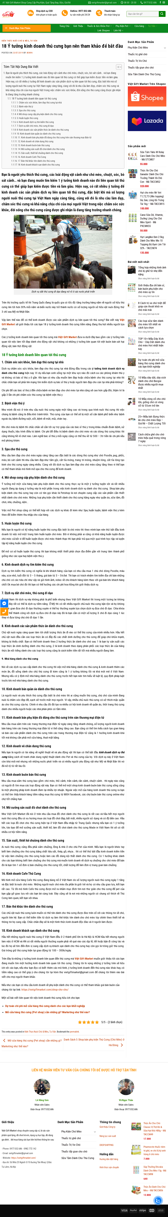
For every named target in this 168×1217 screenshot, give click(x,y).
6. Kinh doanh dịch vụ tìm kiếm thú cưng (35, 122)
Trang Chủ (64, 19)
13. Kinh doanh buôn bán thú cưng (34, 145)
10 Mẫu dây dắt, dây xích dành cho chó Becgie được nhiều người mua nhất (152, 382)
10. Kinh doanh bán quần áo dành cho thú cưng (39, 133)
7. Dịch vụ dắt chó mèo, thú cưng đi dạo (35, 125)
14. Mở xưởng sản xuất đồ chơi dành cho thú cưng (41, 149)
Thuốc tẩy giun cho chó (141, 67)
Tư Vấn (152, 19)
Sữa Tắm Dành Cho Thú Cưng (144, 74)
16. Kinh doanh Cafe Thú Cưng (32, 157)
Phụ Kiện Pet (123, 19)
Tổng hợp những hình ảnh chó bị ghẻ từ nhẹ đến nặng (152, 271)
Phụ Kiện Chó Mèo (138, 47)
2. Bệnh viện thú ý (25, 106)
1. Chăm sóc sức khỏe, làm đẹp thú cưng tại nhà (39, 102)
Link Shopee (103, 24)
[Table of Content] (119, 67)
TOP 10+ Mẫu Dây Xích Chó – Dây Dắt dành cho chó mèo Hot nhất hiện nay (151, 343)
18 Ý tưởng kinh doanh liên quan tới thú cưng (34, 98)
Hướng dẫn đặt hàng (109, 1159)
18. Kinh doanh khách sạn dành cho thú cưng (39, 164)
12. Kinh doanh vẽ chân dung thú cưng (35, 141)
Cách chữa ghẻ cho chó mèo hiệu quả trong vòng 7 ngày (152, 438)
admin (30, 53)
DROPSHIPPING (107, 1145)
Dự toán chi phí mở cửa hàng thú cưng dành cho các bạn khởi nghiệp (151, 363)
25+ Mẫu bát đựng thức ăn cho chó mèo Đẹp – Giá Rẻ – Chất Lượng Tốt (152, 420)
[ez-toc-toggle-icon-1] (117, 67)
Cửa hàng (139, 19)
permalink (74, 1031)
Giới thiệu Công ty (107, 1127)
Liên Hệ (118, 24)
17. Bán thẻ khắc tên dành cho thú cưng (36, 160)
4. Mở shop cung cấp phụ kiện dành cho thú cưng (39, 114)
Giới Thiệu (78, 19)
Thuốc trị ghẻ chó (137, 54)
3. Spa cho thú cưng (26, 110)
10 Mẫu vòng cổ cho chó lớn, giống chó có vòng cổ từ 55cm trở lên (152, 402)
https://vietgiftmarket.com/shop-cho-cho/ (44, 989)
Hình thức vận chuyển (109, 1167)
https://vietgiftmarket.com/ (23, 1158)
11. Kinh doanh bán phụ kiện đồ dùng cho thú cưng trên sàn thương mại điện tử (54, 137)
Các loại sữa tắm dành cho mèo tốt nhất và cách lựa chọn (150, 324)
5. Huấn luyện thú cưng (27, 118)
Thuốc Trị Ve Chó (137, 60)
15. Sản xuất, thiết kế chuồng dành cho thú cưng (40, 153)
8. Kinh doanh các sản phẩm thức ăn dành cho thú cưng (43, 129)
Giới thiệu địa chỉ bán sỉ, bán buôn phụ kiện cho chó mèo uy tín (151, 289)
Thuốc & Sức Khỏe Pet (99, 19)
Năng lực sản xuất (108, 1136)
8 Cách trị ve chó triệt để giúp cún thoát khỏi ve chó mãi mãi (152, 306)
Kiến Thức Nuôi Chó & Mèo (15, 41)
